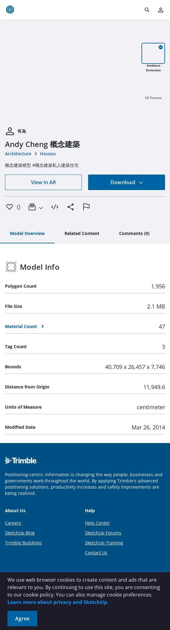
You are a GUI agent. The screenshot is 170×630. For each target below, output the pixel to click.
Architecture (18, 154)
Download (126, 182)
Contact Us (96, 553)
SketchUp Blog (20, 533)
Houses (48, 154)
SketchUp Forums (103, 533)
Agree (22, 618)
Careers (13, 523)
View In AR (43, 182)
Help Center (97, 523)
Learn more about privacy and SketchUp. (58, 602)
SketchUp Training (104, 543)
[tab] (27, 233)
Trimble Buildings (23, 543)
